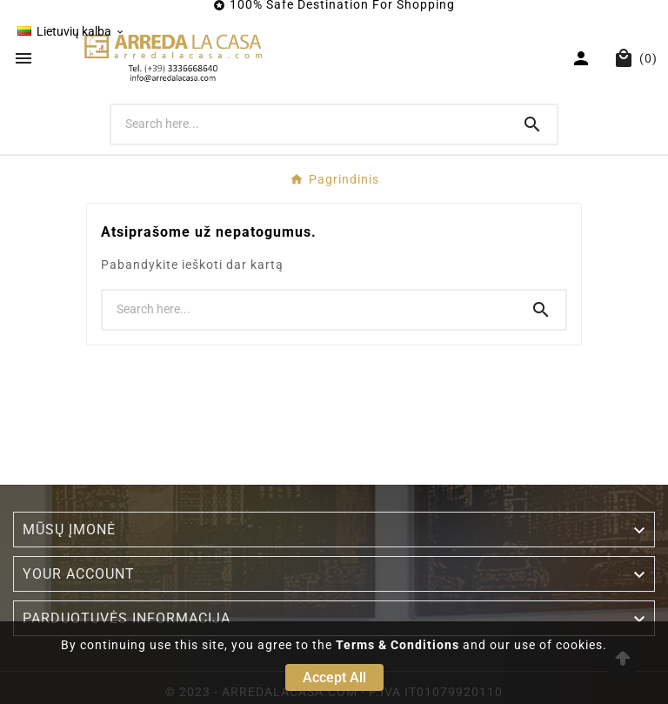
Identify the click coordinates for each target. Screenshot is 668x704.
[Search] (310, 123)
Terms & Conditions (397, 645)
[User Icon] (583, 58)
